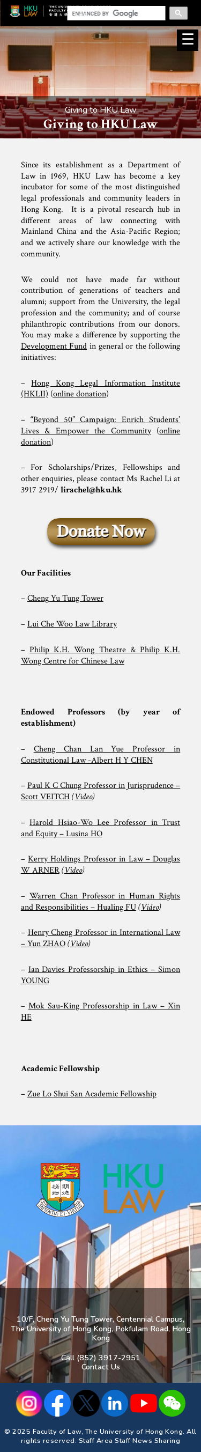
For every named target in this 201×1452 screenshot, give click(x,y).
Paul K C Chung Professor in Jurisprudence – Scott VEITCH (101, 791)
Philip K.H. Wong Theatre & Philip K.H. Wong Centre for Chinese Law (101, 655)
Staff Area (96, 1440)
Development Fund (54, 346)
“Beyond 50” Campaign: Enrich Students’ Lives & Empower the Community (101, 425)
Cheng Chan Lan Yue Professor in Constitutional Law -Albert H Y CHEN (101, 754)
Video (83, 796)
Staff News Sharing (147, 1440)
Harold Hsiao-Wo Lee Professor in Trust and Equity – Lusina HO (101, 828)
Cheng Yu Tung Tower (65, 598)
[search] (112, 13)
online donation (79, 394)
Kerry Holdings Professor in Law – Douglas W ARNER (101, 864)
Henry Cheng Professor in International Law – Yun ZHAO (101, 938)
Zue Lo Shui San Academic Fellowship (92, 1094)
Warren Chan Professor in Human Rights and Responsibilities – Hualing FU (101, 901)
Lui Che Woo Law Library (72, 624)
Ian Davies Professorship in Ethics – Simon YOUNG (101, 975)
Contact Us (100, 1366)
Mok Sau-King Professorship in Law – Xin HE (101, 1011)
